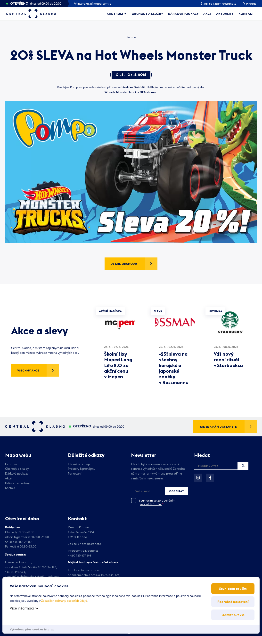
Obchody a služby (147, 13)
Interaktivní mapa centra (92, 3)
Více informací (22, 608)
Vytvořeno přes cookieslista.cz (32, 629)
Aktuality (225, 13)
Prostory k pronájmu (81, 468)
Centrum (115, 13)
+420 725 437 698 (79, 555)
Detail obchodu (124, 263)
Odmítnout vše (233, 615)
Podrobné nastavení (233, 602)
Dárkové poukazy (183, 13)
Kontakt (246, 13)
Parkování (74, 473)
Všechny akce (28, 370)
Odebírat (176, 491)
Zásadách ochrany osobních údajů (64, 600)
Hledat (243, 466)
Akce (207, 13)
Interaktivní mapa (79, 464)
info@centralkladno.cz (83, 550)
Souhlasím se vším (233, 589)
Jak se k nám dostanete (219, 3)
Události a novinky (17, 483)
